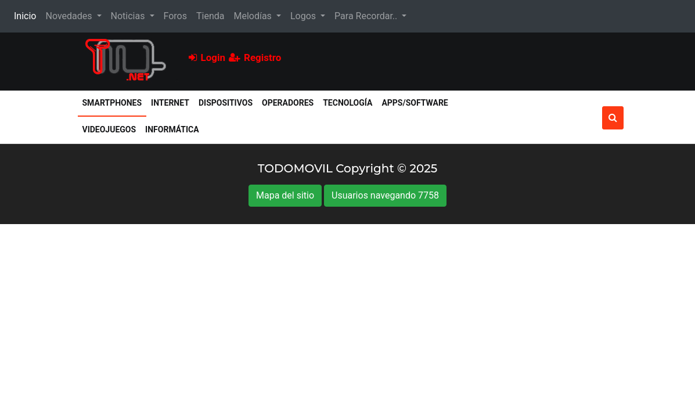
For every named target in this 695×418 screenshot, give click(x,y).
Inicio (27, 15)
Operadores (288, 102)
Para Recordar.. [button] (366, 15)
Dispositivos (226, 102)
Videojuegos (109, 129)
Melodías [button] (253, 15)
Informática (172, 129)
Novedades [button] (69, 15)
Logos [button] (304, 15)
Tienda (210, 15)
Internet (170, 102)
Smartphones (114, 101)
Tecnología (347, 102)
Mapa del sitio (285, 195)
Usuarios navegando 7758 (385, 195)
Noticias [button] (129, 15)
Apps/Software (414, 102)
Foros (175, 15)
